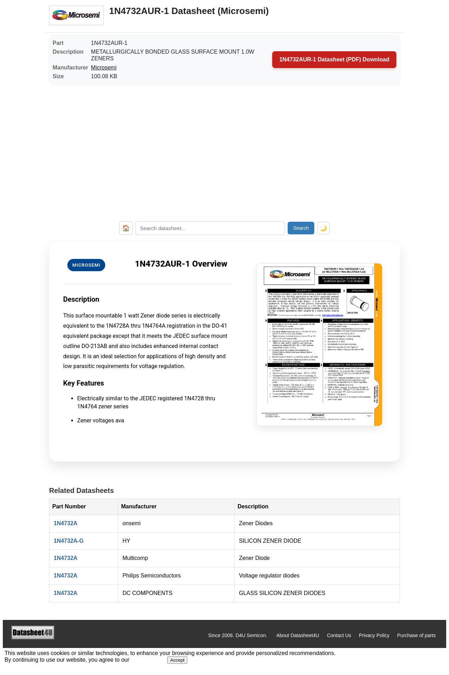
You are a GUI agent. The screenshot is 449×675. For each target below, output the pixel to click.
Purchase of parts (416, 635)
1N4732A (66, 523)
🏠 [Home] (126, 228)
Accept (177, 660)
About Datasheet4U (297, 635)
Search (301, 228)
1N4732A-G (68, 541)
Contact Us (339, 635)
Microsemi (103, 68)
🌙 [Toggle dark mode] (323, 228)
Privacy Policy (374, 635)
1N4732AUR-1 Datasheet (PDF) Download (334, 59)
